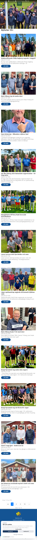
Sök (27, 1)
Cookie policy (18, 529)
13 (24, 504)
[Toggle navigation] (35, 5)
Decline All (26, 531)
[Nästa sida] (29, 504)
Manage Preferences (18, 534)
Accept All (10, 531)
